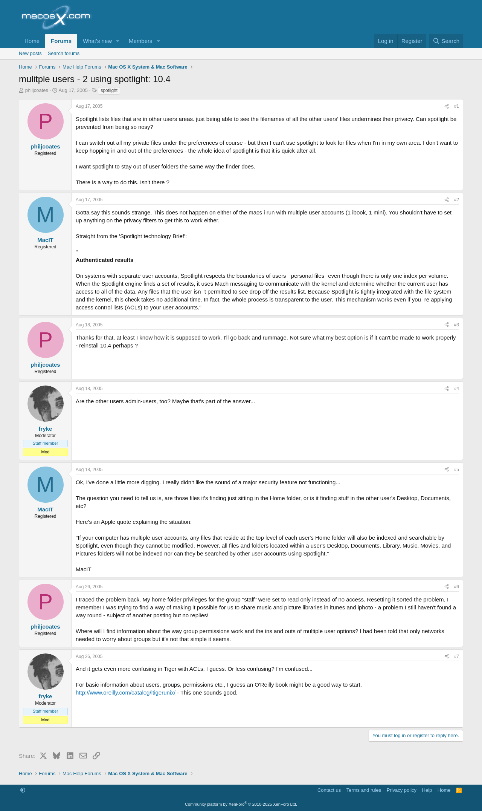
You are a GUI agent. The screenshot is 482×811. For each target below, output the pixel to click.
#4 (456, 388)
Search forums (64, 53)
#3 (456, 324)
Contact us (329, 790)
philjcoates (36, 90)
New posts (30, 53)
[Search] (446, 41)
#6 (456, 586)
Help (427, 790)
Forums (61, 41)
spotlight (109, 90)
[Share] (446, 106)
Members (141, 41)
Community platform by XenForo (241, 804)
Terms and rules (363, 790)
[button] (118, 41)
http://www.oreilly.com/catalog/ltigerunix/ (125, 692)
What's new (97, 41)
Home (32, 41)
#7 (456, 656)
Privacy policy (401, 790)
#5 (456, 469)
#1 (456, 106)
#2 (456, 199)
